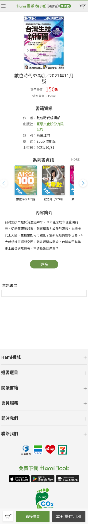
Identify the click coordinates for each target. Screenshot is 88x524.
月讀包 (52, 6)
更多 (44, 264)
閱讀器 (65, 6)
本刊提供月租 (68, 516)
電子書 (40, 6)
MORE (75, 159)
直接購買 (33, 516)
